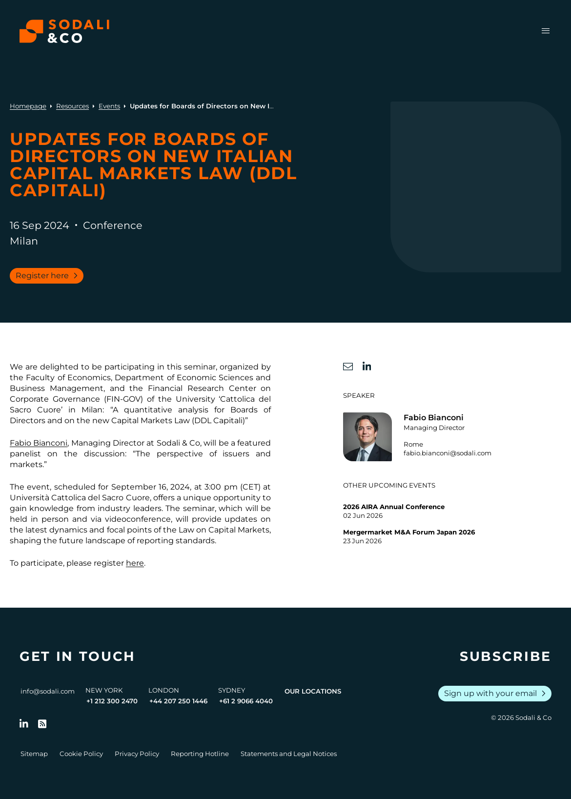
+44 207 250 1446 (178, 701)
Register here (49, 276)
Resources (72, 106)
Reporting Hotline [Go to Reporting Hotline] (200, 754)
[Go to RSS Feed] (42, 724)
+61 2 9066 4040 (246, 701)
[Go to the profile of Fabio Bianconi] (452, 436)
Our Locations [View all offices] (313, 691)
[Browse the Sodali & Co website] (64, 31)
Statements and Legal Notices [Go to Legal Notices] (289, 754)
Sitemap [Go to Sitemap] (34, 754)
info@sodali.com (47, 691)
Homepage (28, 106)
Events (109, 106)
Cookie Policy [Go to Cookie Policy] (81, 754)
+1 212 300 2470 (112, 701)
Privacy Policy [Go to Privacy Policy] (137, 754)
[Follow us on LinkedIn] (24, 724)
